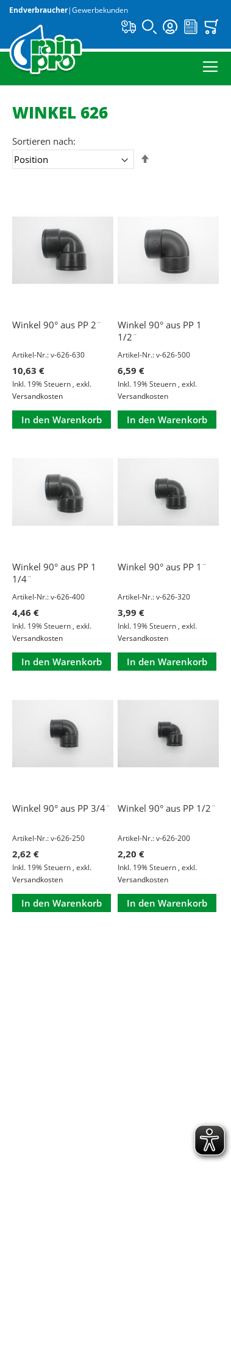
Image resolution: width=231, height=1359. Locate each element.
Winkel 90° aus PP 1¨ (162, 567)
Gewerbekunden (100, 10)
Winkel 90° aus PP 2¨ (57, 325)
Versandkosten (37, 396)
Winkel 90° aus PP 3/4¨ (61, 808)
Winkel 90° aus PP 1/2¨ (167, 808)
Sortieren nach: (44, 141)
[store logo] (45, 50)
